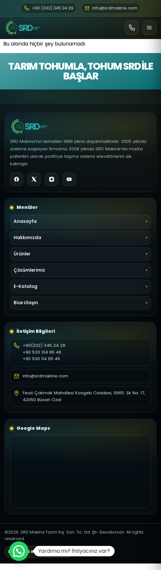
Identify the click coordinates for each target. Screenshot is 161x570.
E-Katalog (25, 286)
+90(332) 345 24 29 (44, 345)
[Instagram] (51, 179)
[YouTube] (69, 179)
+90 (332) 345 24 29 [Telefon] (48, 8)
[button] (19, 551)
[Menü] (149, 27)
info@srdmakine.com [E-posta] (110, 8)
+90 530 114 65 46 (41, 359)
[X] (34, 179)
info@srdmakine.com (45, 376)
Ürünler (22, 254)
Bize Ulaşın (26, 303)
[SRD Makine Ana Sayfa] (23, 27)
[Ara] (132, 27)
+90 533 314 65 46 (42, 352)
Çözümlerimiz (29, 270)
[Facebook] (16, 179)
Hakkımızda (27, 238)
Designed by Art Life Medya (39, 551)
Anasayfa (25, 221)
